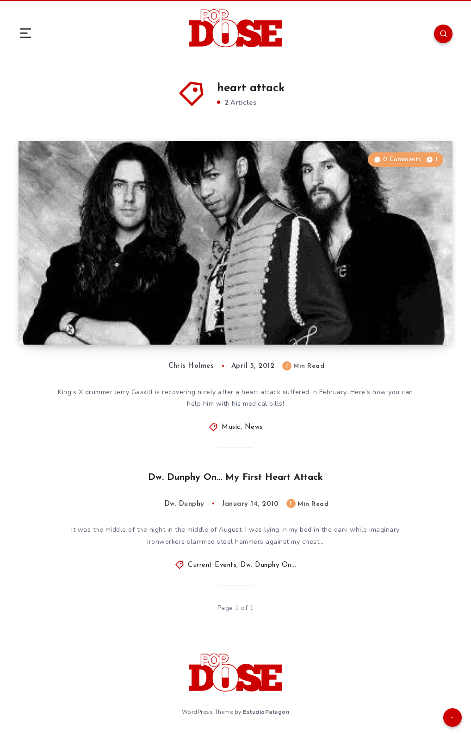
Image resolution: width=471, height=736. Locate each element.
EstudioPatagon (266, 712)
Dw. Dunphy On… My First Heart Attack (235, 477)
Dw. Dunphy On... (268, 565)
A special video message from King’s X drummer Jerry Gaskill (150, 310)
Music (231, 427)
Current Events (212, 565)
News (254, 427)
